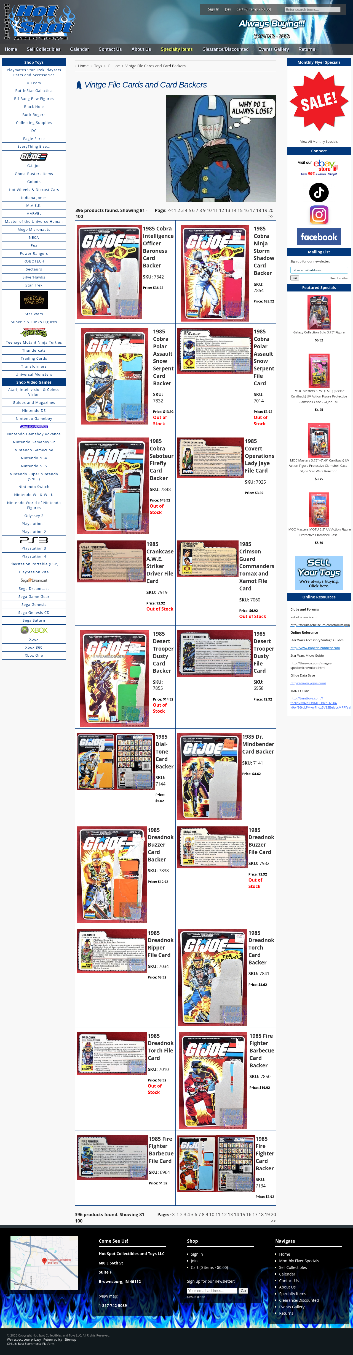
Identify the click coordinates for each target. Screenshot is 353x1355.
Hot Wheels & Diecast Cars (34, 189)
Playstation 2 (34, 531)
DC (34, 130)
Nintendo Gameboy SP (34, 441)
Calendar (79, 49)
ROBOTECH (33, 261)
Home (11, 49)
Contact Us (110, 49)
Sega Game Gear (34, 596)
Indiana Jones (34, 197)
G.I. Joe (34, 165)
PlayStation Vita (34, 571)
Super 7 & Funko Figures (34, 321)
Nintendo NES (34, 465)
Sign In (213, 9)
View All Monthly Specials (319, 141)
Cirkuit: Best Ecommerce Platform (31, 1343)
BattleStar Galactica (34, 90)
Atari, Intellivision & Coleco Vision (34, 392)
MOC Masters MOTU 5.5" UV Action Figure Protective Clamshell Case (319, 532)
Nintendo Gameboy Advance (34, 433)
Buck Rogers (34, 114)
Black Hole (34, 106)
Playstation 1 (34, 523)
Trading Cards (34, 358)
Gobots (34, 181)
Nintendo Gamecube (34, 449)
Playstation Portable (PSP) (33, 563)
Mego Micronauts (34, 229)
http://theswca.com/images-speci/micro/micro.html (311, 665)
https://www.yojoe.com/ (308, 683)
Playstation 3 (34, 548)
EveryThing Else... (33, 146)
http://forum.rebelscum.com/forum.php (320, 625)
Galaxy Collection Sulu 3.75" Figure (319, 332)
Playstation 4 (34, 556)
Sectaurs (34, 269)
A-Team (34, 82)
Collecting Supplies (34, 122)
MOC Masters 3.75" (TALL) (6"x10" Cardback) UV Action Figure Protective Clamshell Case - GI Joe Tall (319, 396)
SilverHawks (34, 277)
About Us (141, 49)
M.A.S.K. (34, 205)
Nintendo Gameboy (34, 418)
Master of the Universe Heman (34, 221)
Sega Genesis (34, 604)
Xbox (34, 639)
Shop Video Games (34, 382)
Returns (307, 49)
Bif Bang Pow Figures (34, 98)
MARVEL (34, 213)
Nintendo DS (34, 410)
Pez (34, 245)
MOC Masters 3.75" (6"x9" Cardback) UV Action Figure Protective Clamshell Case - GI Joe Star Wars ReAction (319, 465)
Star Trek (33, 285)
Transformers (34, 366)
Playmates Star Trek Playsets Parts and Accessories (34, 72)
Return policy (53, 1339)
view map (108, 1296)
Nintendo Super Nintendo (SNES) (34, 476)
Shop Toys (34, 62)
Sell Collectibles (44, 49)
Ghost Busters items (34, 173)
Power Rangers (34, 253)
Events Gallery (273, 49)
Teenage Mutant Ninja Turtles (34, 342)
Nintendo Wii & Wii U (34, 494)
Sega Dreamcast (34, 588)
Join (228, 9)
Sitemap (70, 1339)
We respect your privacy (24, 1339)
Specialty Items (177, 49)
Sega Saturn (34, 620)
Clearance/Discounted (225, 49)
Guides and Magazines (34, 402)
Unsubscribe (338, 278)
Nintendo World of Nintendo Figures (34, 505)
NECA (34, 237)
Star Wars (34, 313)
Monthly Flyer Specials (299, 1260)
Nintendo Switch (34, 486)
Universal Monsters (34, 374)
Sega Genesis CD (34, 612)
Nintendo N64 (34, 457)
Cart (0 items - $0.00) (254, 9)
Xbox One (34, 655)
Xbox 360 (34, 647)
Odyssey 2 (34, 515)
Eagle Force (34, 138)
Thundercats (34, 350)
